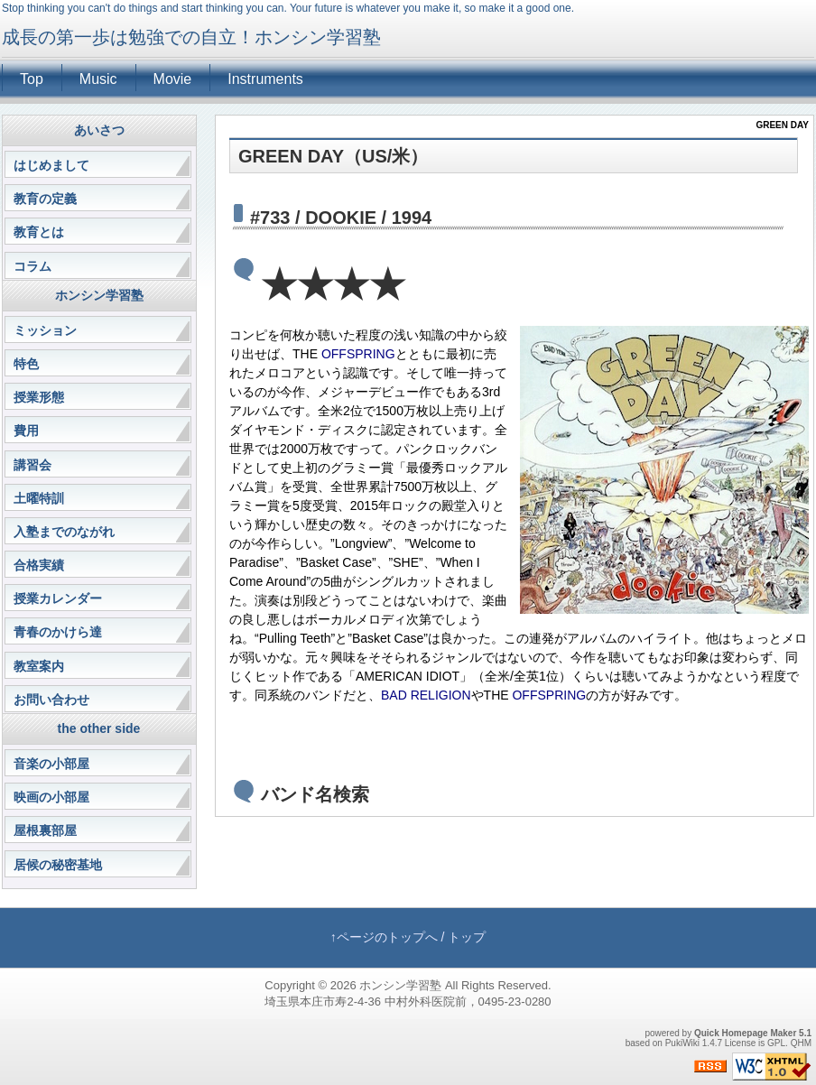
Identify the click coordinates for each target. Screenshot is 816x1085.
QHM (801, 1043)
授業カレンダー (58, 598)
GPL (776, 1043)
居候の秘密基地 (58, 865)
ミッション (45, 330)
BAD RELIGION (426, 695)
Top (31, 79)
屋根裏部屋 (45, 830)
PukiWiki (682, 1043)
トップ (467, 937)
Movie (172, 79)
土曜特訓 (39, 498)
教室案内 (39, 666)
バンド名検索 (315, 794)
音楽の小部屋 (51, 763)
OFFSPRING (358, 354)
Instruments (265, 79)
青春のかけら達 (58, 632)
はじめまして (51, 165)
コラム (32, 266)
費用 (26, 430)
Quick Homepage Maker (745, 1033)
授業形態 (39, 397)
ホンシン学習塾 (400, 985)
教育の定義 (45, 198)
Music (98, 79)
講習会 (32, 465)
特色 (26, 364)
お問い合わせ (51, 699)
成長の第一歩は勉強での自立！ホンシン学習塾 (191, 37)
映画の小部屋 (51, 797)
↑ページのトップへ (384, 937)
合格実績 (39, 565)
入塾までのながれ (64, 531)
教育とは (39, 232)
